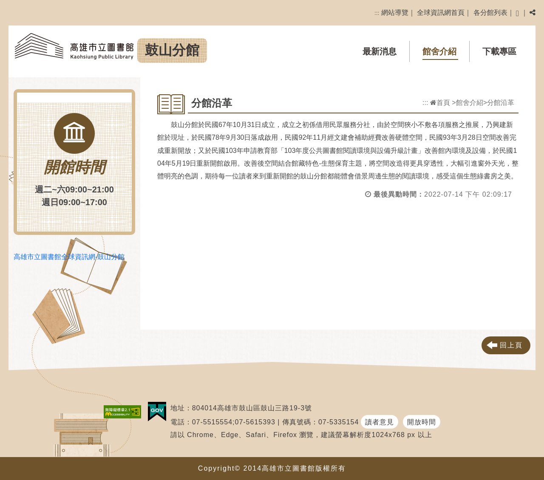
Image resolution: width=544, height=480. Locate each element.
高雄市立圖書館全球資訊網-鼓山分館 (69, 256)
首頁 (440, 102)
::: (376, 13)
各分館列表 (490, 12)
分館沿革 (500, 102)
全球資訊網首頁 (441, 12)
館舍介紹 (439, 51)
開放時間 (421, 422)
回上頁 (511, 345)
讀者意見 (379, 422)
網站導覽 (394, 12)
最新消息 (380, 51)
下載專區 (499, 51)
